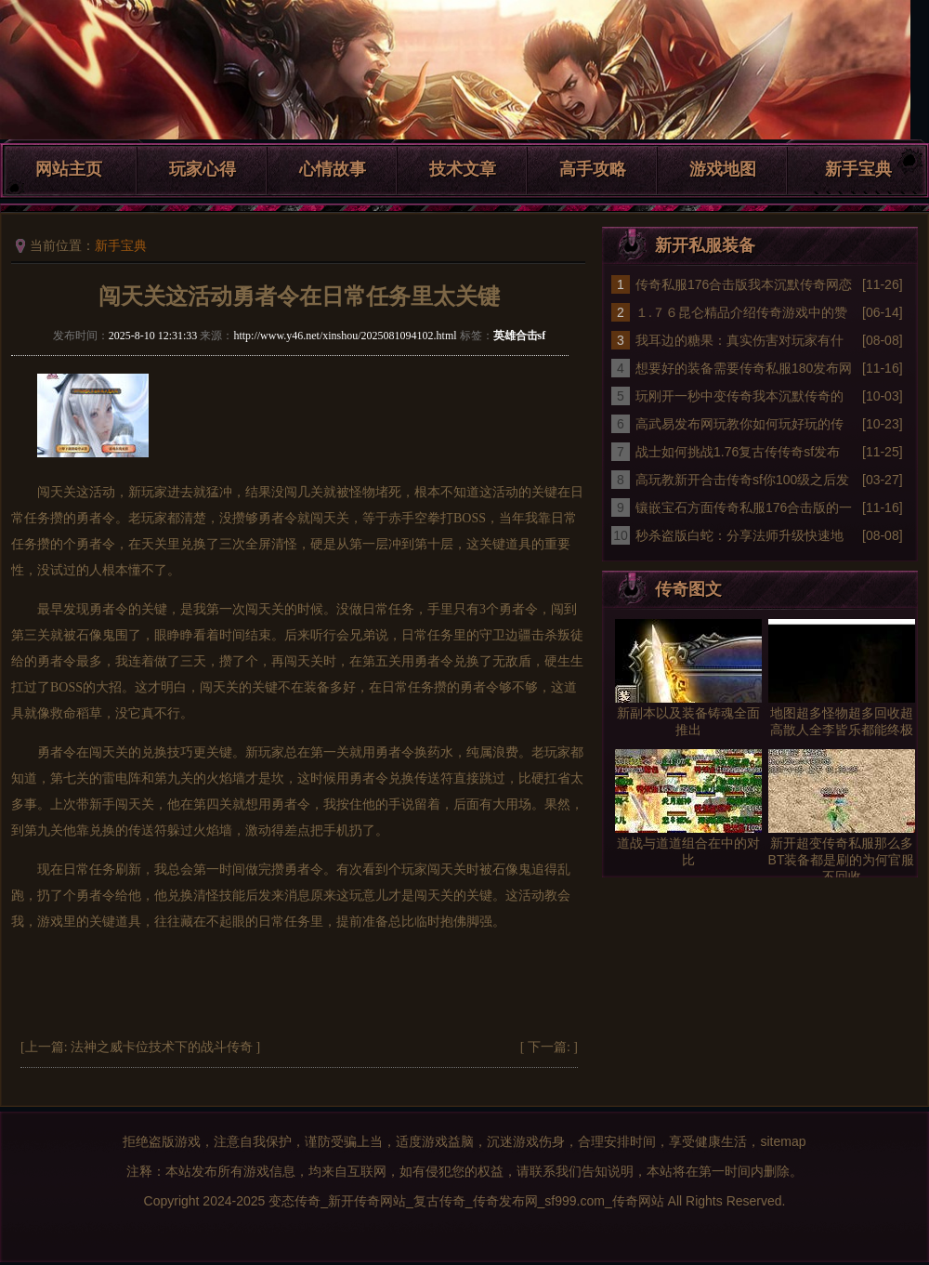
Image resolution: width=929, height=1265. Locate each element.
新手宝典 (858, 169)
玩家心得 (202, 169)
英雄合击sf (519, 335)
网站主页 (68, 169)
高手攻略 (592, 169)
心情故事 (332, 169)
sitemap (782, 1141)
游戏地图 (722, 169)
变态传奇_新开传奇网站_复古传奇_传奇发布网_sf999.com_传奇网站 (466, 1200)
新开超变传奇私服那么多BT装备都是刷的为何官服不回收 (841, 860)
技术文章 (462, 169)
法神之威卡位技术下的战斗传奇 (162, 1047)
